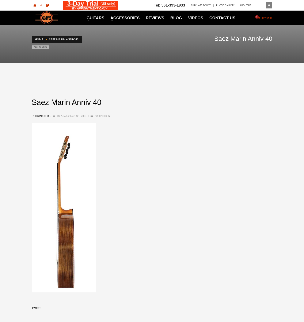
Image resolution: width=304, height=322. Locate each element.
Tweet (36, 308)
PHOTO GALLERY (225, 5)
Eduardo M (42, 115)
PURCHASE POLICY (201, 5)
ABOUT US (245, 5)
